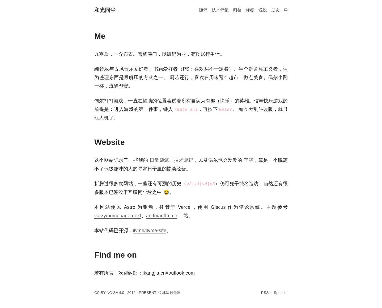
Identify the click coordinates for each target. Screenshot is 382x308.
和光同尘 (105, 10)
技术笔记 (220, 10)
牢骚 (249, 160)
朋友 (275, 10)
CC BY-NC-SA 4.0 (109, 292)
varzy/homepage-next (117, 215)
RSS (265, 292)
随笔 (203, 10)
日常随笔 (159, 160)
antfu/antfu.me (161, 215)
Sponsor (281, 292)
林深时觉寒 (171, 292)
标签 (250, 10)
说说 (262, 10)
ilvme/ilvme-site (149, 230)
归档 (237, 10)
